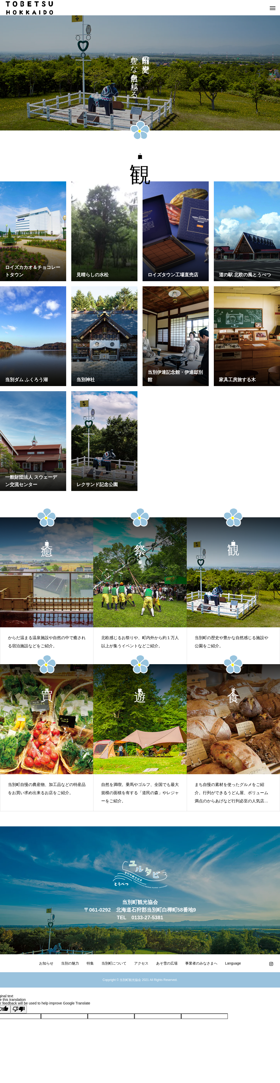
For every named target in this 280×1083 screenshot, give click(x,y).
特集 (90, 963)
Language (233, 963)
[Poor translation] (18, 1009)
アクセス (141, 963)
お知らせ (46, 963)
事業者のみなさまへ (201, 963)
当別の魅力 (70, 963)
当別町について (113, 963)
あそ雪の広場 (167, 963)
